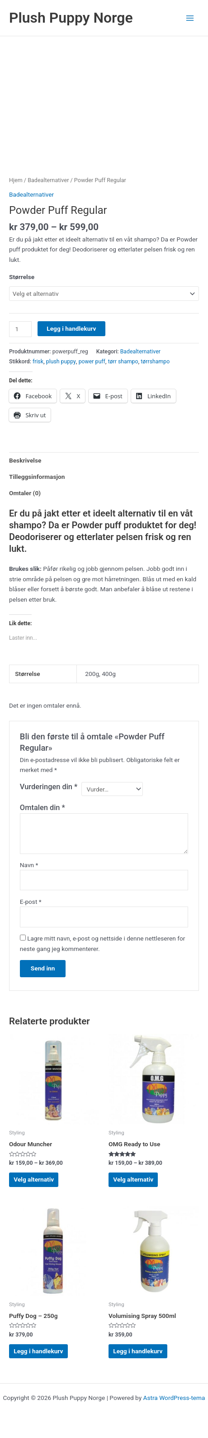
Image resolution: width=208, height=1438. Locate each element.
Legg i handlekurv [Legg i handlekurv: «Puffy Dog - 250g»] (38, 1351)
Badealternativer (48, 180)
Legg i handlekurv (71, 328)
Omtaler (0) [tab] (25, 493)
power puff (92, 361)
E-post (31, 901)
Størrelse (21, 276)
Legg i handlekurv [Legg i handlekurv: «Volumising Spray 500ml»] (137, 1351)
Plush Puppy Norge (71, 17)
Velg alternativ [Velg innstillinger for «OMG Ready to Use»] (133, 1179)
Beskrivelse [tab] (25, 460)
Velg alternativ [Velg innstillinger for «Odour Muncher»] (34, 1179)
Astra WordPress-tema (174, 1397)
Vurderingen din (49, 786)
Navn (29, 865)
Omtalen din (42, 807)
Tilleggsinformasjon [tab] (37, 476)
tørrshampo (155, 361)
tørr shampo (123, 361)
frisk (38, 361)
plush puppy (61, 361)
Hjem (16, 180)
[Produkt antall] (20, 329)
